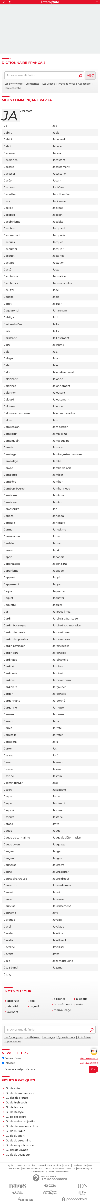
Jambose (58, 495)
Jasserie (58, 817)
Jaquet (8, 598)
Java (55, 912)
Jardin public (61, 645)
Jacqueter (10, 249)
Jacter (56, 269)
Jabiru (8, 132)
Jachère (9, 187)
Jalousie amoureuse (17, 413)
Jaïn (7, 344)
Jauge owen (12, 844)
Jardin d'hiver (61, 632)
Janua (57, 543)
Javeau (57, 919)
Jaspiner (58, 810)
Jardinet (58, 673)
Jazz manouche (63, 960)
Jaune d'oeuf (61, 878)
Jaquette (10, 605)
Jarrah (8, 721)
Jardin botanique (15, 625)
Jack (7, 201)
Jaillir (56, 331)
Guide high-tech (16, 1102)
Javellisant (59, 940)
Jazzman (58, 967)
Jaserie (8, 769)
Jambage (10, 454)
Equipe (32, 1165)
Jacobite (58, 221)
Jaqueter (58, 598)
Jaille (56, 324)
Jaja (55, 351)
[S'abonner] (50, 1069)
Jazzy (7, 974)
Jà (5, 125)
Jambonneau (61, 488)
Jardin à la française (65, 618)
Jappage (58, 570)
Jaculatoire (11, 283)
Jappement (11, 584)
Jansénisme (12, 536)
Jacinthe (9, 194)
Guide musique (15, 1131)
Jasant (8, 755)
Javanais (9, 919)
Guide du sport (15, 1135)
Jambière (10, 481)
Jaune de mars (62, 885)
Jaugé (56, 830)
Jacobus (9, 228)
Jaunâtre (58, 865)
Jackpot (58, 207)
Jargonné (59, 700)
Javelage (58, 926)
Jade (56, 290)
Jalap (56, 358)
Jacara (57, 153)
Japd (56, 550)
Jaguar (57, 303)
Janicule (9, 522)
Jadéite (9, 296)
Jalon (7, 372)
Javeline (58, 933)
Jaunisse (9, 906)
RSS (90, 1165)
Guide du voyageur (18, 1154)
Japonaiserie (12, 563)
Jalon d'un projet (63, 372)
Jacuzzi (9, 290)
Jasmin (57, 776)
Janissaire (59, 522)
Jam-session (60, 426)
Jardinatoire (60, 659)
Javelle (8, 940)
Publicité (57, 1165)
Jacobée (9, 214)
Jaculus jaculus (62, 283)
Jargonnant (12, 700)
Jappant (9, 577)
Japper (57, 584)
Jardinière (10, 687)
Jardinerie (10, 673)
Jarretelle (10, 735)
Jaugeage (59, 844)
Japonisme (11, 570)
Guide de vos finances (20, 1093)
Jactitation (11, 276)
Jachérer (58, 187)
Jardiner (58, 666)
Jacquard (59, 228)
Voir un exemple (89, 1058)
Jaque (8, 591)
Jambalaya (11, 461)
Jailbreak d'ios (13, 324)
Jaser (7, 762)
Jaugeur (9, 858)
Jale (6, 365)
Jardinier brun (62, 680)
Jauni (56, 892)
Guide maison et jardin (20, 1121)
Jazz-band (11, 967)
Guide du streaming (18, 1140)
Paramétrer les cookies (54, 1168)
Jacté (7, 269)
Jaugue (57, 858)
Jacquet (58, 242)
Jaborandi (59, 139)
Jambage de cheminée (67, 454)
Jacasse (9, 166)
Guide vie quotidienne (20, 1145)
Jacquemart (12, 235)
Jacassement (61, 166)
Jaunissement (62, 906)
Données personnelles (32, 1168)
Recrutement (14, 1168)
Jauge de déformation (67, 837)
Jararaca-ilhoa (61, 611)
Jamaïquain (12, 440)
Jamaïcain (11, 433)
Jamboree (10, 495)
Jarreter (58, 735)
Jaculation (59, 276)
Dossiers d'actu (11, 1058)
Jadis (56, 296)
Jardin (8, 618)
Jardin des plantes (16, 639)
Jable (56, 132)
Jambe (8, 468)
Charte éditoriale (44, 1165)
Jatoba (8, 824)
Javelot (8, 954)
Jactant (9, 262)
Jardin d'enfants (14, 632)
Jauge (8, 830)
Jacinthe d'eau (62, 194)
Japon (8, 557)
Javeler (8, 933)
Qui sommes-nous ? (17, 1165)
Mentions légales (84, 1168)
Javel (7, 926)
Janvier (9, 550)
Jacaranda (11, 160)
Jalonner (10, 392)
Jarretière (10, 741)
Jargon (8, 693)
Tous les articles (79, 1165)
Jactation (59, 262)
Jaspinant (59, 803)
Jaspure (9, 817)
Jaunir (8, 899)
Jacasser (9, 173)
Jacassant (59, 160)
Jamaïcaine (60, 433)
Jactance (58, 255)
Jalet (56, 365)
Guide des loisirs (16, 1116)
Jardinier (10, 680)
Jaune (8, 871)
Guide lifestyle (15, 1112)
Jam (55, 420)
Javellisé (9, 947)
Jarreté (57, 728)
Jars (55, 741)
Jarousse (58, 714)
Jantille (9, 543)
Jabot (7, 146)
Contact (66, 1165)
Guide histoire (14, 1107)
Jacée (8, 180)
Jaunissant (60, 899)
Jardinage (10, 659)
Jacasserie (59, 173)
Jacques (9, 242)
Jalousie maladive (64, 413)
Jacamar (9, 153)
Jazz (7, 960)
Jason (8, 789)
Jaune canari (61, 871)
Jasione (9, 776)
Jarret (8, 728)
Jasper (8, 803)
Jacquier (58, 249)
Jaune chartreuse (15, 878)
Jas (55, 748)
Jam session (12, 426)
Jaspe (56, 796)
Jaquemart (60, 591)
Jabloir (8, 139)
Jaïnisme (58, 344)
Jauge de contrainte (17, 837)
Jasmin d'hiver (13, 782)
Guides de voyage (17, 1149)
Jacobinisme (12, 221)
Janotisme (59, 529)
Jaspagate (59, 789)
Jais (6, 351)
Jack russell (60, 201)
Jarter (8, 748)
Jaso (55, 782)
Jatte (56, 824)
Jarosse (9, 714)
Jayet (56, 954)
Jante (56, 536)
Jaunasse (10, 865)
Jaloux (8, 420)
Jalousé (9, 399)
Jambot (57, 502)
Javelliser (58, 947)
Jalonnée (10, 386)
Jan (55, 509)
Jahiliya (9, 317)
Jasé (55, 755)
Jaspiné (9, 810)
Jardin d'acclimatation (67, 625)
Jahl (55, 317)
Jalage (8, 358)
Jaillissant (10, 338)
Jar (6, 611)
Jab (55, 125)
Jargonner (11, 707)
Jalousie (58, 406)
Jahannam (60, 310)
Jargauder (59, 687)
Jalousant (59, 392)
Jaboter (57, 146)
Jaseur (57, 769)
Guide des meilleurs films (22, 1126)
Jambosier (11, 502)
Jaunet (8, 892)
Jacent (57, 180)
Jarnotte (58, 707)
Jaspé (8, 796)
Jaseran (58, 762)
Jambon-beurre (14, 488)
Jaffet (7, 303)
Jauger (57, 851)
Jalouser (9, 406)
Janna (8, 529)
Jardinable (59, 652)
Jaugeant (10, 851)
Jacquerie (59, 235)
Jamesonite (11, 509)
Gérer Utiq (70, 1168)
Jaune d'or (11, 885)
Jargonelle (59, 693)
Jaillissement (61, 338)
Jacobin (58, 214)
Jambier (58, 474)
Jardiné (9, 666)
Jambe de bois (62, 468)
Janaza (8, 515)
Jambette (10, 474)
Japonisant (60, 563)
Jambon (58, 481)
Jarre (56, 721)
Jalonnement (61, 386)
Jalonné (58, 379)
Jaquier (57, 605)
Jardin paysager (14, 645)
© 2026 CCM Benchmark (57, 1172)
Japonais (58, 557)
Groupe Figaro (37, 1172)
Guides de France (17, 1097)
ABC (90, 75)
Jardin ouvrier (61, 639)
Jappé (56, 577)
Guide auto (13, 1088)
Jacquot (9, 255)
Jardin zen (11, 652)
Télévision (8, 1062)
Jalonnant (11, 379)
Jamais (8, 447)
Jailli (7, 331)
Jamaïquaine (61, 440)
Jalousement (61, 399)
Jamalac (58, 447)
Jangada (58, 515)
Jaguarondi (11, 310)
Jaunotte (10, 912)
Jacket (8, 207)
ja (10, 116)
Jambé (57, 461)
